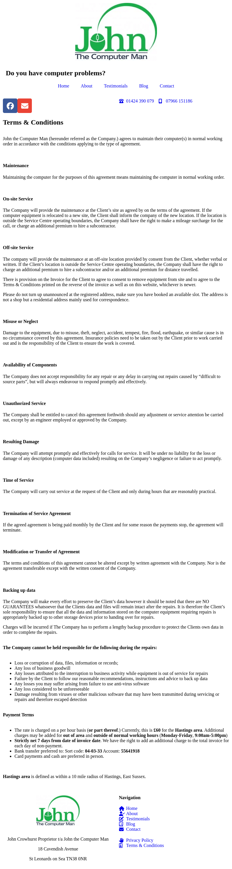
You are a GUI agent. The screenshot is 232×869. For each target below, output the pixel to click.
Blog (143, 85)
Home (63, 85)
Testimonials (116, 85)
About (86, 85)
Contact (167, 85)
